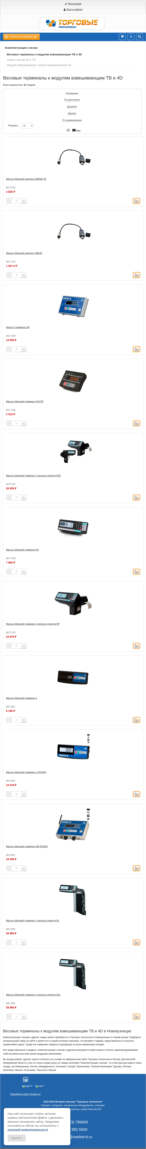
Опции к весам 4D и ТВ (21, 59)
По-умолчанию (72, 99)
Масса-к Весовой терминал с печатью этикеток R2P (33, 475)
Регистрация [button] (74, 3)
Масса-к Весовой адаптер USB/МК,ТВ (26, 179)
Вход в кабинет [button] (75, 9)
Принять (16, 1138)
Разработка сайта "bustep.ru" (25, 1094)
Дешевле (72, 106)
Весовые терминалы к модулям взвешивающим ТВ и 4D (44, 54)
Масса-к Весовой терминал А (21, 698)
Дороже (72, 113)
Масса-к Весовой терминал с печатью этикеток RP (33, 624)
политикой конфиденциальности (28, 1129)
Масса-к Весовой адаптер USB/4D (24, 253)
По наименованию (72, 120)
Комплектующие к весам (21, 47)
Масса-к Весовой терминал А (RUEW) (26, 772)
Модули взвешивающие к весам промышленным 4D (39, 65)
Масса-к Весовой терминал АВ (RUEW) (27, 846)
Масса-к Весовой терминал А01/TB (24, 401)
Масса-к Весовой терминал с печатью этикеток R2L (33, 994)
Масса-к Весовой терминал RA (22, 550)
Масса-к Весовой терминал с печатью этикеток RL (32, 920)
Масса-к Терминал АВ (17, 327)
